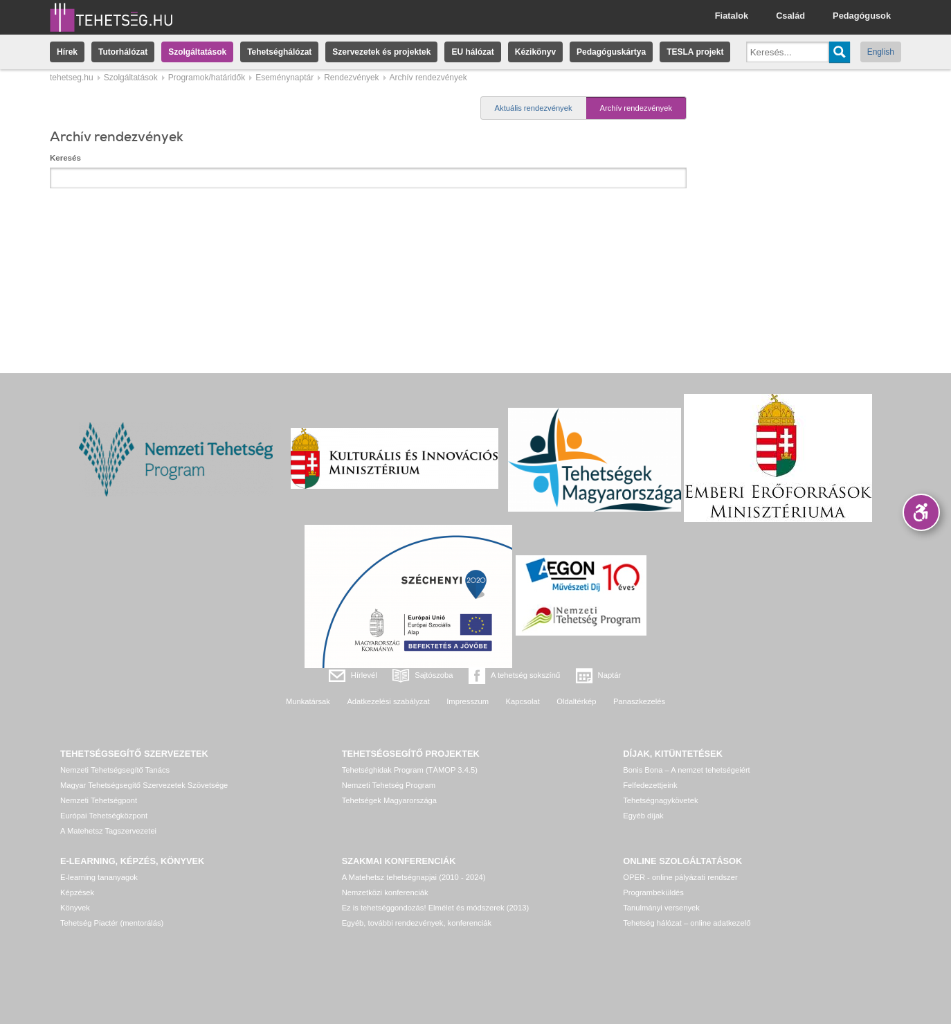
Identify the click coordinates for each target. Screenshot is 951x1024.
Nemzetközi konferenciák (385, 892)
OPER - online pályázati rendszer (680, 877)
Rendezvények (351, 77)
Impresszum (467, 701)
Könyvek (75, 908)
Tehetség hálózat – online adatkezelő (686, 923)
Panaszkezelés (639, 701)
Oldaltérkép (576, 701)
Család (790, 15)
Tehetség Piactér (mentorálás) (111, 923)
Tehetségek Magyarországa (389, 800)
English (880, 52)
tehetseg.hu (71, 77)
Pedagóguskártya (611, 52)
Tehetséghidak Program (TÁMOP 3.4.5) (410, 770)
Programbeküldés (653, 892)
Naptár (610, 675)
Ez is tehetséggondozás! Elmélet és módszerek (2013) (435, 908)
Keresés (65, 158)
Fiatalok (731, 15)
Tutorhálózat (122, 52)
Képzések (77, 892)
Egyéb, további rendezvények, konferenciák (416, 923)
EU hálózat (472, 52)
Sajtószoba (434, 675)
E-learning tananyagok (99, 877)
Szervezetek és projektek (381, 52)
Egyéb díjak (643, 815)
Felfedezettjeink (650, 785)
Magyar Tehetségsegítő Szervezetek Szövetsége (144, 785)
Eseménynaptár (284, 77)
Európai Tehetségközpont (103, 815)
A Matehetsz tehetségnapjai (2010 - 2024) (414, 877)
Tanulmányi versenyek (661, 908)
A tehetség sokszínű (525, 675)
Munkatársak (308, 701)
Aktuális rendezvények (533, 108)
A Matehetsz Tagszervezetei (108, 831)
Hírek (67, 52)
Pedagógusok (862, 15)
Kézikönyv (535, 52)
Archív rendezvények (636, 108)
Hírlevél (364, 675)
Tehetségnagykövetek (660, 800)
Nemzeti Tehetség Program (388, 785)
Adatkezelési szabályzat (388, 701)
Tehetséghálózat (279, 52)
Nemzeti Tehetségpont (98, 800)
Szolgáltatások (197, 52)
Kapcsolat (523, 701)
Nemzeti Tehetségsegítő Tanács (115, 770)
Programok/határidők (206, 77)
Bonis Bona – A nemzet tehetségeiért (686, 770)
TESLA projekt (695, 52)
